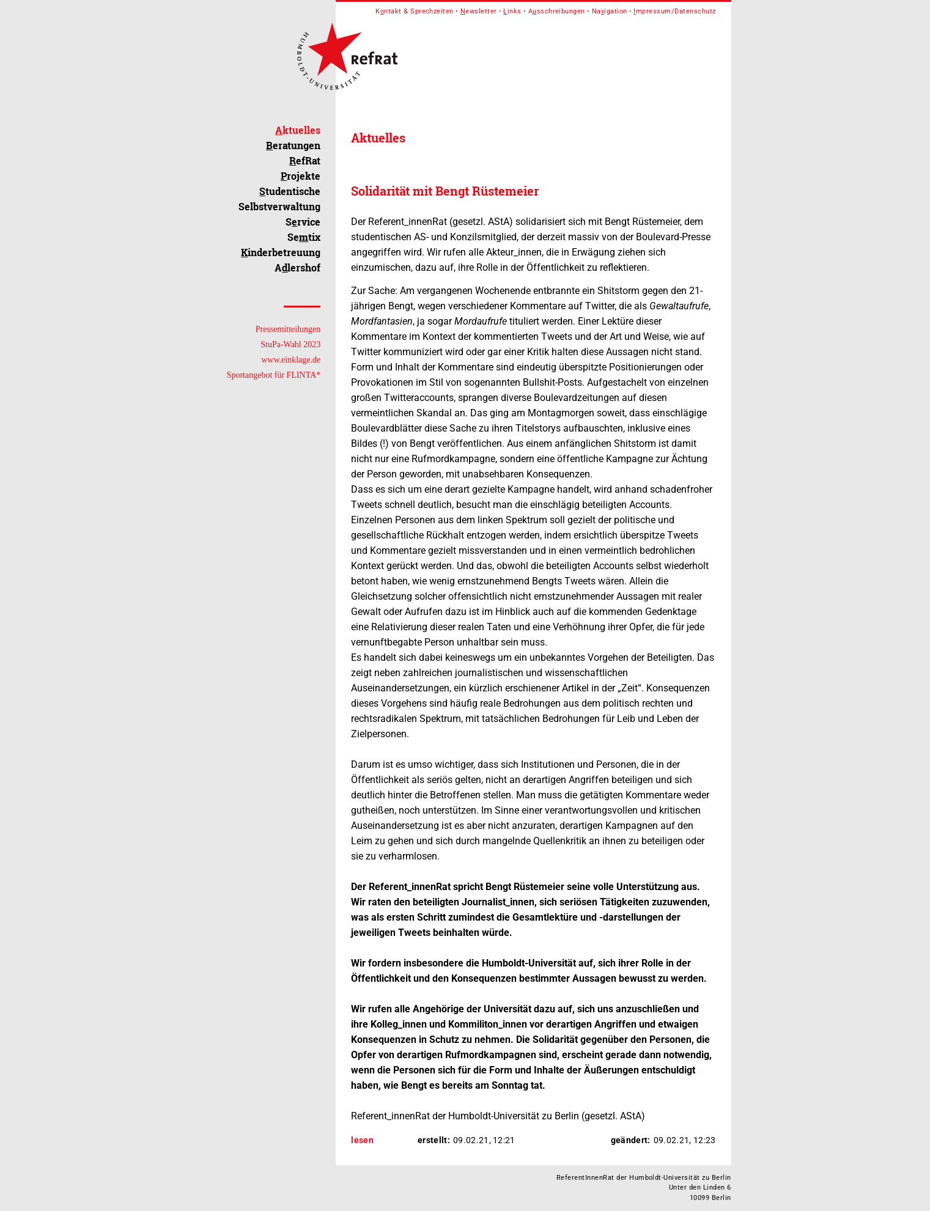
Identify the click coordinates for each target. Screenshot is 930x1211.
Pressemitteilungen (288, 329)
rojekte (300, 175)
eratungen (293, 145)
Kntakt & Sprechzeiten (414, 11)
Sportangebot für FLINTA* (274, 375)
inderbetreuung (280, 252)
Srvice (303, 221)
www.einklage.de (290, 359)
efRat (304, 160)
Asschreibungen (556, 11)
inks (512, 11)
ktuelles (297, 129)
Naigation (609, 11)
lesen (362, 1140)
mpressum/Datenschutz (674, 11)
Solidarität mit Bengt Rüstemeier (445, 191)
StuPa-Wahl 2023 (290, 344)
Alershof (297, 267)
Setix (303, 236)
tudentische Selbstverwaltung (279, 199)
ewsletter (478, 11)
